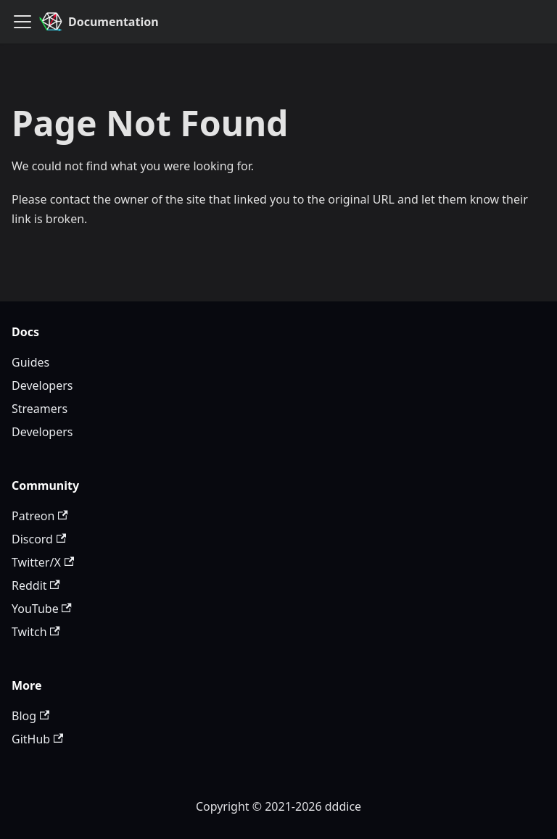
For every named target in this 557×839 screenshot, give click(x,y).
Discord (39, 539)
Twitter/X (43, 562)
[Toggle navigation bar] (22, 22)
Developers (42, 385)
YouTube (42, 609)
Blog (30, 716)
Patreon (40, 516)
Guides (30, 362)
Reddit (36, 585)
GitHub (37, 739)
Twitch (36, 632)
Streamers (39, 409)
